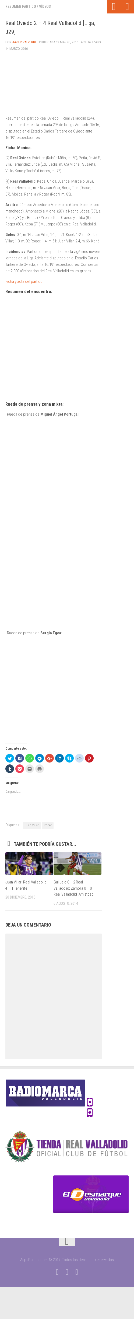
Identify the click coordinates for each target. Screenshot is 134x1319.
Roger (48, 825)
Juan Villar (32, 825)
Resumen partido (20, 6)
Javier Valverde (24, 42)
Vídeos (45, 6)
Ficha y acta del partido (24, 281)
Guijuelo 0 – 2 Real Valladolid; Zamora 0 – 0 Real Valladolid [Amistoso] (74, 888)
